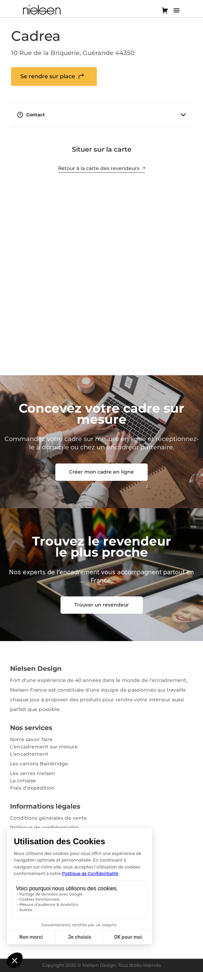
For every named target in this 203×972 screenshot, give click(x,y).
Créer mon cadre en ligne (101, 472)
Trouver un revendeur (101, 605)
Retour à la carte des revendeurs (101, 168)
